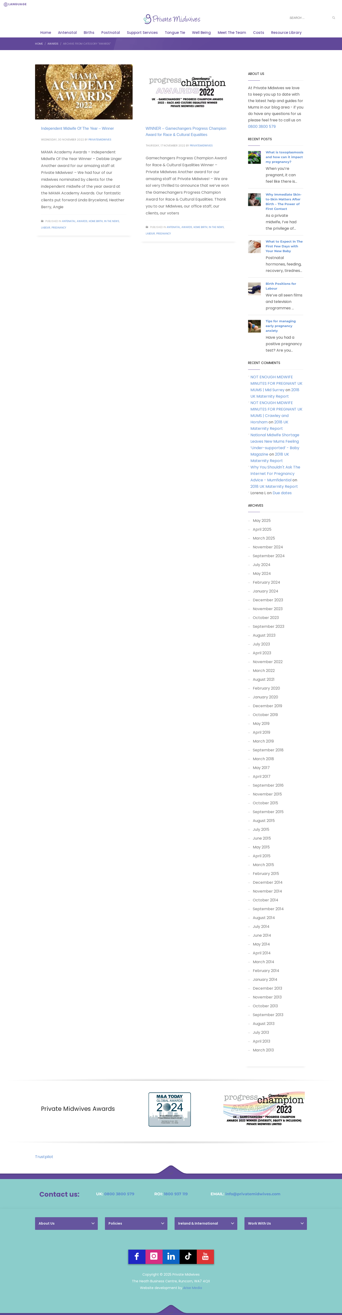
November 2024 (268, 547)
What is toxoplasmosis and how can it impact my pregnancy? (284, 157)
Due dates (282, 493)
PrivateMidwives (99, 139)
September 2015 (268, 812)
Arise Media (192, 1287)
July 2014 (261, 926)
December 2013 (267, 988)
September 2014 (268, 909)
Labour (45, 227)
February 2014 (266, 970)
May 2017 (261, 767)
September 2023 (268, 626)
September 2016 (268, 785)
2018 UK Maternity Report (274, 486)
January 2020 (265, 697)
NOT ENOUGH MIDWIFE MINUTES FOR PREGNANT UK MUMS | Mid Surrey (276, 383)
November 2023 (268, 609)
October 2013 (265, 1006)
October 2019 (265, 714)
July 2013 (261, 1032)
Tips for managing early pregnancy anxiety (281, 326)
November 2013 (267, 997)
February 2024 (266, 582)
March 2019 (263, 741)
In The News (111, 221)
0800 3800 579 (262, 126)
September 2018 (268, 750)
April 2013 (261, 1041)
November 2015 (267, 794)
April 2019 (261, 732)
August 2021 (264, 679)
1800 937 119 (176, 1194)
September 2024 (269, 556)
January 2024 (265, 591)
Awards (82, 221)
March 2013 (263, 1050)
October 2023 (266, 617)
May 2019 (261, 723)
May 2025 (262, 520)
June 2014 (262, 935)
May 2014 (261, 944)
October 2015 (265, 803)
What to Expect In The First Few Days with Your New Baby (284, 246)
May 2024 (262, 573)
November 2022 (268, 662)
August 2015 (264, 820)
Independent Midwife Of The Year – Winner (77, 128)
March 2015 (263, 865)
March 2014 (263, 962)
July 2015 (261, 829)
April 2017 (261, 776)
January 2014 (265, 979)
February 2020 (266, 688)
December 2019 (267, 706)
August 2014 (264, 917)
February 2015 (266, 873)
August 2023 (264, 635)
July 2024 (261, 564)
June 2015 (262, 838)
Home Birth (96, 221)
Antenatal (69, 221)
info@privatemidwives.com (252, 1194)
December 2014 (268, 882)
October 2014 (265, 900)
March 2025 (264, 538)
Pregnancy (59, 227)
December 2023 (268, 600)
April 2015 (261, 856)
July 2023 (261, 644)
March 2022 (264, 670)
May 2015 (261, 847)
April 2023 (262, 653)
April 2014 (262, 953)
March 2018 (263, 759)
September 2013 (268, 1015)
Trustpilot (44, 1156)
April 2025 (262, 529)
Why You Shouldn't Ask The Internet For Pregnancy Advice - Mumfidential (275, 473)
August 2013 (264, 1023)
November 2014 (267, 891)
